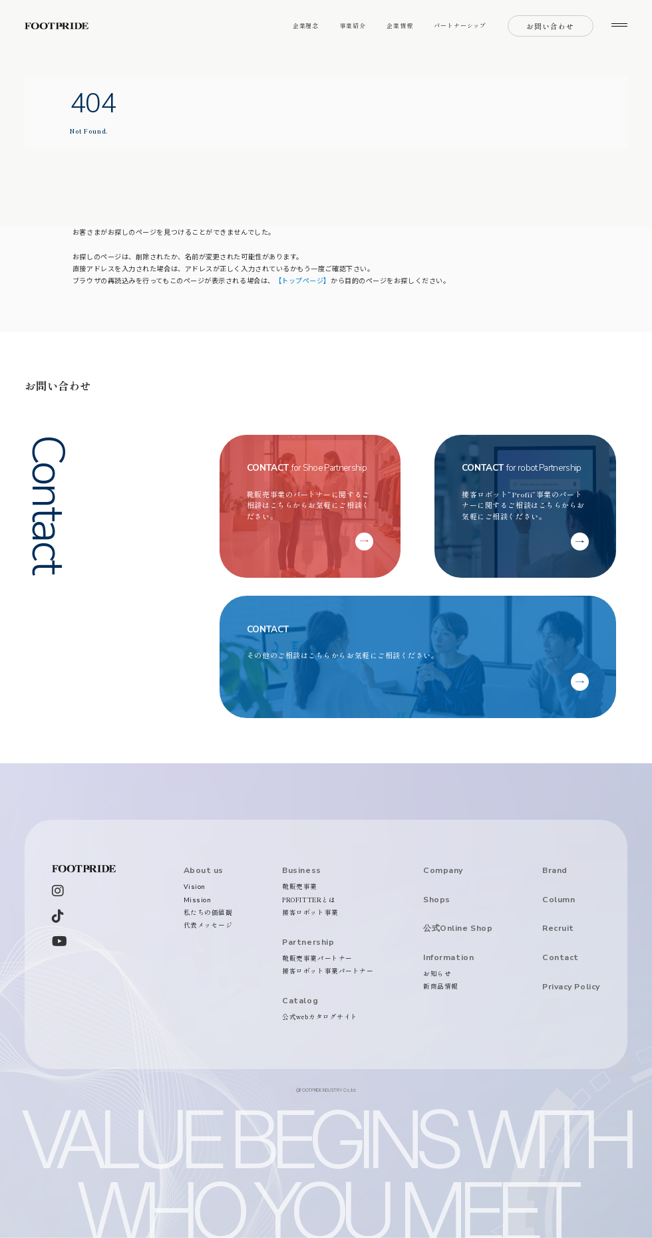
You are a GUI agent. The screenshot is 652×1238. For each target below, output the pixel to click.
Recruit (558, 928)
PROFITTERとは (308, 899)
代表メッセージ (208, 924)
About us (204, 870)
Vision (195, 886)
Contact (560, 957)
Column (558, 899)
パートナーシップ (460, 25)
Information (448, 957)
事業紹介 (353, 25)
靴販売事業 (299, 886)
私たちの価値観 (208, 912)
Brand (555, 870)
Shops (436, 899)
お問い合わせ (550, 26)
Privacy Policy (571, 986)
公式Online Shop (457, 928)
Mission (198, 900)
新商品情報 (440, 986)
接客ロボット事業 (310, 912)
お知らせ (437, 973)
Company (443, 870)
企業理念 (306, 25)
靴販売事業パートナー (317, 958)
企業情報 (400, 25)
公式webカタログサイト (320, 1016)
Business (301, 870)
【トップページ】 (303, 280)
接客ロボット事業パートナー (327, 970)
